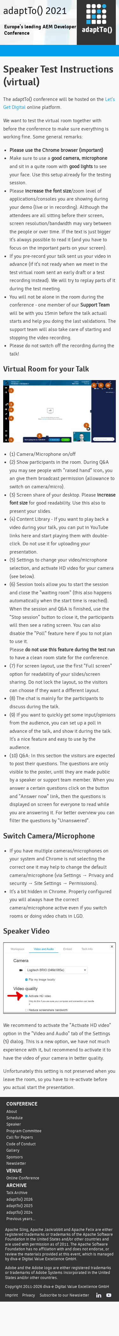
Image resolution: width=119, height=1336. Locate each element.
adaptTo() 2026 (20, 1228)
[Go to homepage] (96, 22)
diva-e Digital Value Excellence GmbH (78, 1320)
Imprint (11, 1329)
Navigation (8, 50)
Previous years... (21, 1248)
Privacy (28, 1329)
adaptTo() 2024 (20, 1241)
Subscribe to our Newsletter (64, 1329)
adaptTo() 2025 (20, 1235)
